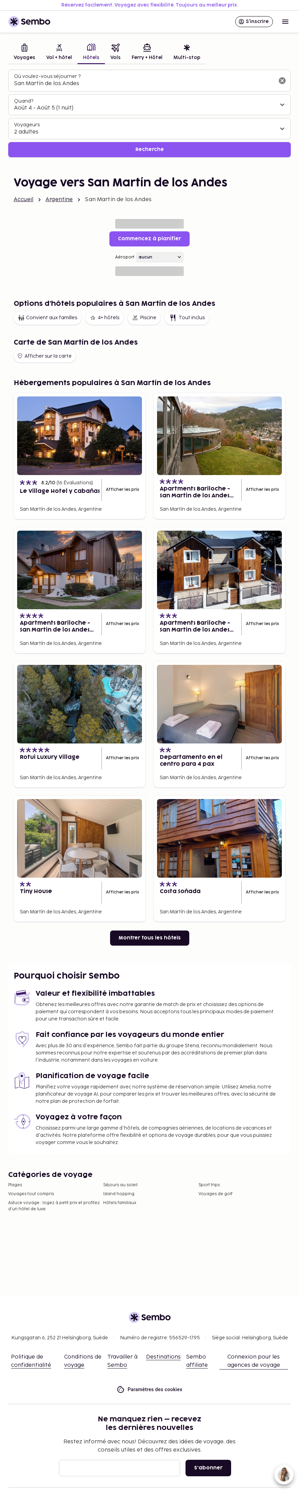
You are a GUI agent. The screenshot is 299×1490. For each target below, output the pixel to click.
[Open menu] (285, 21)
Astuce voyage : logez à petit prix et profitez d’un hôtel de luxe (54, 1206)
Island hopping (118, 1194)
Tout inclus (187, 318)
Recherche (149, 149)
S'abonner (208, 1468)
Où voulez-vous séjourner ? (47, 76)
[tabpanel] (149, 113)
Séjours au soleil (120, 1185)
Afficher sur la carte (44, 356)
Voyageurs (27, 125)
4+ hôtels (104, 317)
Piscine (144, 317)
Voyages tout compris (31, 1194)
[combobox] (144, 83)
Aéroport (124, 257)
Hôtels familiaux (119, 1202)
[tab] (24, 53)
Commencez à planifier (149, 238)
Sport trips (209, 1185)
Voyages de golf (215, 1194)
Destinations (163, 1357)
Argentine (59, 199)
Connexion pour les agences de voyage (253, 1361)
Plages (15, 1185)
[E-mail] (119, 1468)
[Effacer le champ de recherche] (282, 81)
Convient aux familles (47, 317)
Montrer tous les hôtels (150, 938)
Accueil (23, 199)
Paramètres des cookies (149, 1389)
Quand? (23, 101)
